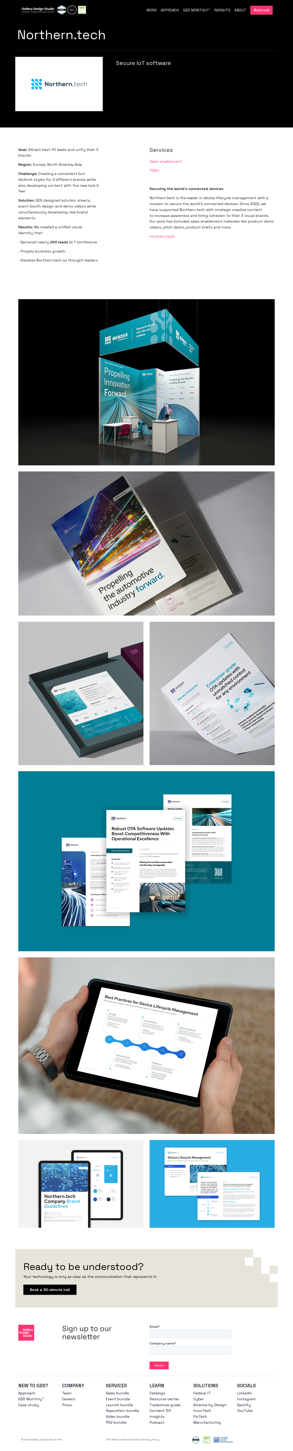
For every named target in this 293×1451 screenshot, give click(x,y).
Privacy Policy (151, 1439)
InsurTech (202, 1410)
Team (67, 1393)
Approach (27, 1393)
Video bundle (117, 1416)
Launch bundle (119, 1405)
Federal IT (202, 1393)
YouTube (245, 1410)
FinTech (200, 1416)
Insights (157, 1416)
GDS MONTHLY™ (196, 10)
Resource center (164, 1399)
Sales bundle (117, 1393)
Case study (28, 1405)
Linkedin (244, 1393)
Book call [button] (261, 10)
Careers (68, 1399)
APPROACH (170, 10)
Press (67, 1405)
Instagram (246, 1399)
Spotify (244, 1405)
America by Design (209, 1405)
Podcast (157, 1422)
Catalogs (157, 1393)
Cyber (198, 1399)
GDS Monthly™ (31, 1399)
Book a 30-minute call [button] (50, 1289)
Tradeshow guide (165, 1405)
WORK (151, 10)
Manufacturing (207, 1422)
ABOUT (240, 10)
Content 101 (160, 1410)
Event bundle (118, 1399)
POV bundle (116, 1422)
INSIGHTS (222, 10)
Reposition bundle (122, 1410)
